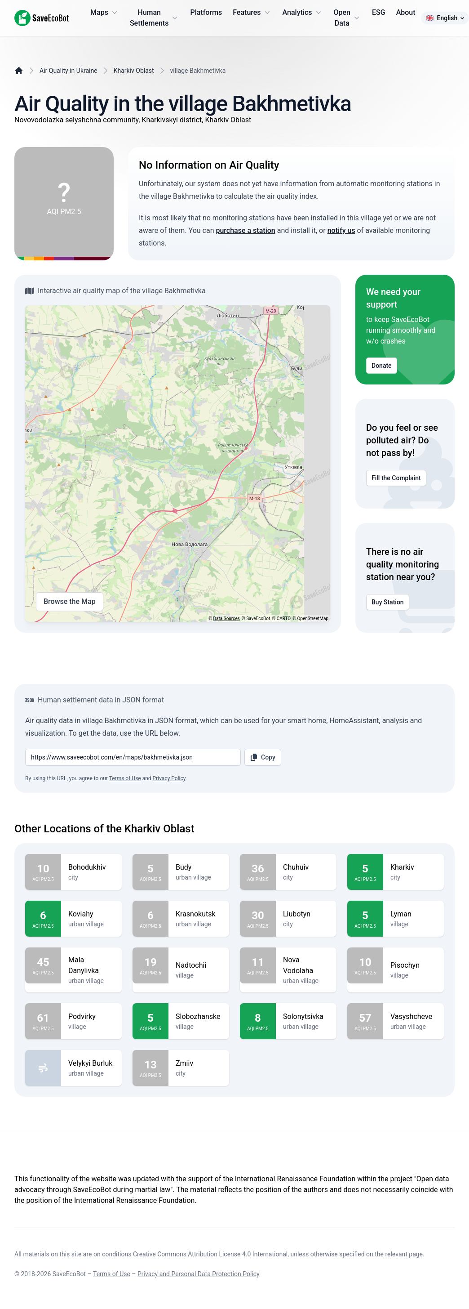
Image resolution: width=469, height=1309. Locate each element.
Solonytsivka (306, 1016)
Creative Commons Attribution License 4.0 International (210, 1254)
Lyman (413, 914)
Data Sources (226, 618)
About (406, 12)
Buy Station (387, 602)
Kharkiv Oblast (134, 70)
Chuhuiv (306, 867)
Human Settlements (155, 17)
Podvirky (91, 1016)
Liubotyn (306, 914)
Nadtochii (199, 965)
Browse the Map (69, 601)
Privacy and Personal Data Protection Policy (198, 1274)
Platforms (206, 12)
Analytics (303, 12)
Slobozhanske (199, 1016)
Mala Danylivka (91, 965)
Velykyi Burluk (91, 1063)
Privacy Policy (169, 778)
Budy (199, 867)
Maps (104, 12)
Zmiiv (199, 1063)
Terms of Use (125, 778)
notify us (341, 230)
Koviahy (91, 914)
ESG (378, 12)
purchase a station (245, 230)
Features (252, 12)
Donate (381, 365)
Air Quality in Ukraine (68, 70)
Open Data (348, 17)
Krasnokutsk (199, 914)
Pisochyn (413, 965)
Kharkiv (413, 867)
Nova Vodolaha (306, 965)
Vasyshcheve (413, 1016)
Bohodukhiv (91, 867)
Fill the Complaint (396, 478)
